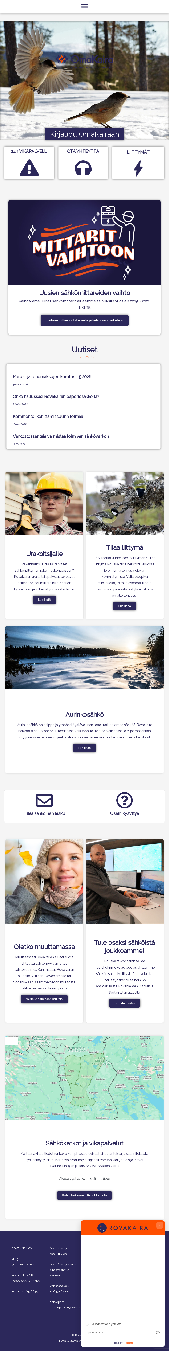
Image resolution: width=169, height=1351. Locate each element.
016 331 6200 (59, 1291)
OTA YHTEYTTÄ (83, 151)
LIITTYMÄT (138, 152)
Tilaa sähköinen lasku (44, 813)
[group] (123, 1279)
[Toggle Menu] (84, 17)
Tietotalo (128, 1342)
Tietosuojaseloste (70, 1340)
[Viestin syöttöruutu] (118, 1332)
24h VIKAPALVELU (29, 151)
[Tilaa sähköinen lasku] (44, 800)
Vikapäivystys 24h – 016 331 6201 (84, 1179)
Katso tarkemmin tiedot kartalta (84, 1195)
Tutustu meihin (124, 1003)
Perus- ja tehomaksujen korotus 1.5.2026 (52, 376)
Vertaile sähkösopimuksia (44, 999)
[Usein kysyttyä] (124, 800)
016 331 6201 (58, 1253)
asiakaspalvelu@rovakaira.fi (67, 1307)
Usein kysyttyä (124, 813)
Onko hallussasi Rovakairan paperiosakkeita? (56, 396)
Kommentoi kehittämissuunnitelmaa (48, 416)
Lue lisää (44, 600)
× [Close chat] (160, 1225)
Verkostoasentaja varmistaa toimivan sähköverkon (61, 436)
